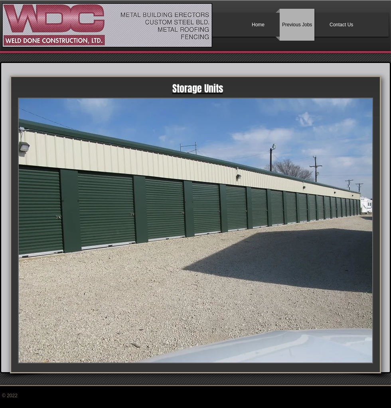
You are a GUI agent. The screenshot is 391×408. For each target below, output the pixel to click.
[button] (195, 230)
